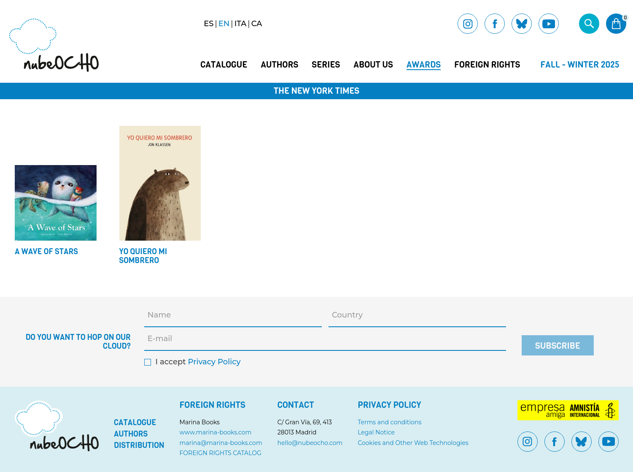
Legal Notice (376, 432)
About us (373, 65)
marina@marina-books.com (221, 443)
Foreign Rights (487, 65)
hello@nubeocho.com (309, 443)
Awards (424, 65)
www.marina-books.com (216, 432)
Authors (279, 65)
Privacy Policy (214, 362)
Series (326, 65)
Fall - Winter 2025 (580, 65)
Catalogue (223, 65)
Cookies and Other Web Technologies (413, 443)
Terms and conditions (389, 422)
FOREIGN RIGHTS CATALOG (220, 453)
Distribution (139, 445)
